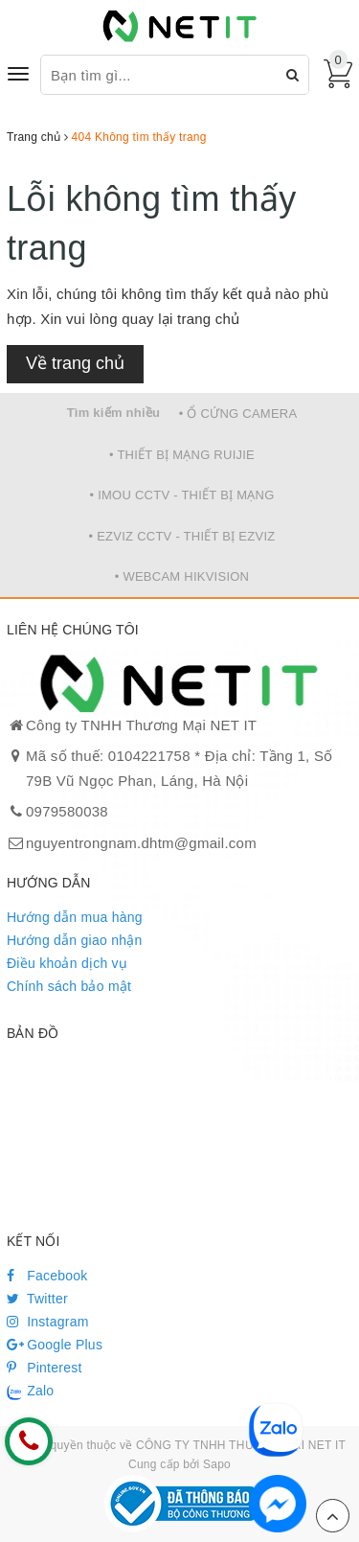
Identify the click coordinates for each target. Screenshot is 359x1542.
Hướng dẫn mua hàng (75, 917)
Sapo (217, 1464)
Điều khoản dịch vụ (67, 963)
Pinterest (44, 1367)
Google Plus (54, 1344)
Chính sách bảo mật (69, 986)
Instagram (48, 1321)
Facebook (47, 1275)
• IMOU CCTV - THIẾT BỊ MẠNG (181, 495)
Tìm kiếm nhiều (114, 412)
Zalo (30, 1391)
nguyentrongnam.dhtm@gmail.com (141, 843)
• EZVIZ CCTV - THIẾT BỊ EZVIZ (182, 536)
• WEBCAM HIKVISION (182, 576)
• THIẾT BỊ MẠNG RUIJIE (182, 455)
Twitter (37, 1298)
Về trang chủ (75, 363)
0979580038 (67, 811)
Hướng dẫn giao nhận (75, 940)
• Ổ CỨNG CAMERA (238, 413)
